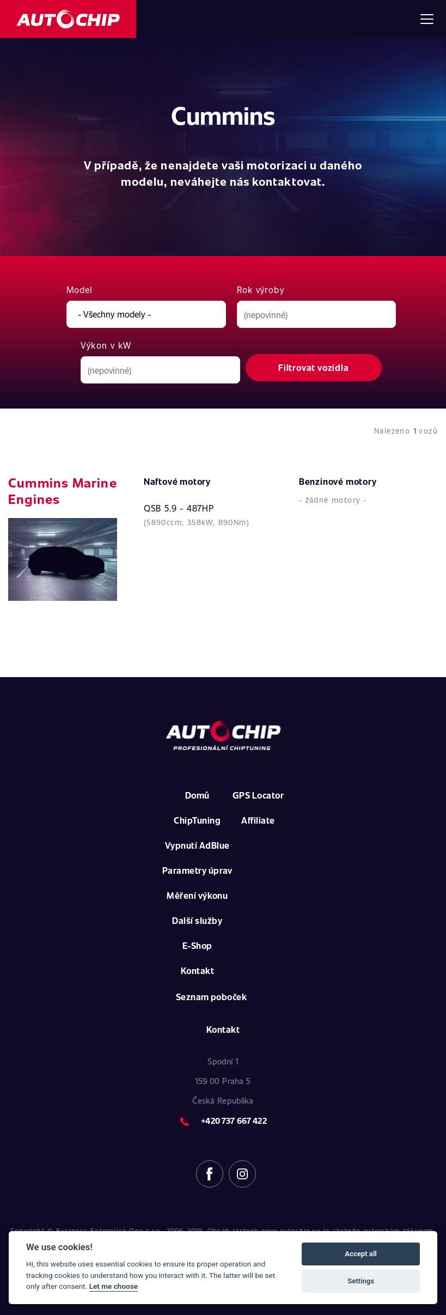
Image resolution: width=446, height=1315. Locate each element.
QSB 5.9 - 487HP (179, 508)
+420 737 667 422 (233, 1120)
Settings (360, 1281)
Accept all (360, 1254)
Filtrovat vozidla (313, 367)
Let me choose (113, 1286)
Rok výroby (260, 289)
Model (79, 289)
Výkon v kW (106, 345)
